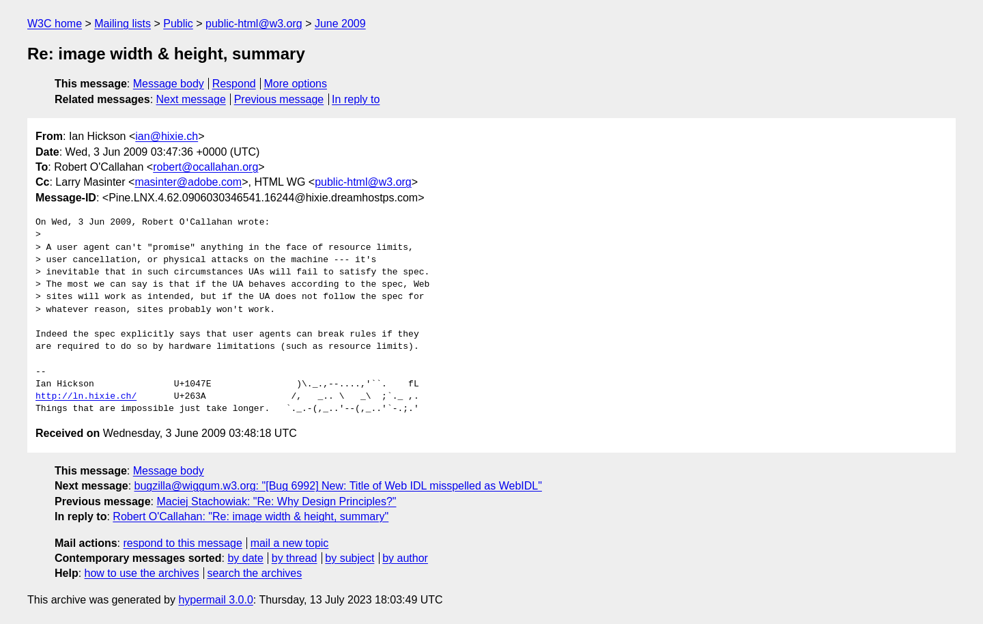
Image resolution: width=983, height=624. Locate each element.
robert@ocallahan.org (205, 167)
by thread (294, 558)
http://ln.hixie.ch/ (86, 397)
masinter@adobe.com (188, 182)
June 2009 (340, 23)
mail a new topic (290, 543)
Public (178, 23)
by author (405, 558)
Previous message (279, 99)
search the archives (255, 573)
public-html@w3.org (253, 23)
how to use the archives (142, 573)
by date (245, 558)
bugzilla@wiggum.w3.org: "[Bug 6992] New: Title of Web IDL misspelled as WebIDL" (338, 486)
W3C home (54, 23)
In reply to (356, 99)
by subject (349, 558)
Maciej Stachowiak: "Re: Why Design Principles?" (276, 501)
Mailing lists (122, 23)
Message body (168, 83)
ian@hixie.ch (166, 136)
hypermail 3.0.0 (215, 600)
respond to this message (182, 543)
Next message (191, 99)
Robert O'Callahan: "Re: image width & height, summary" (250, 516)
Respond (234, 83)
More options (296, 83)
